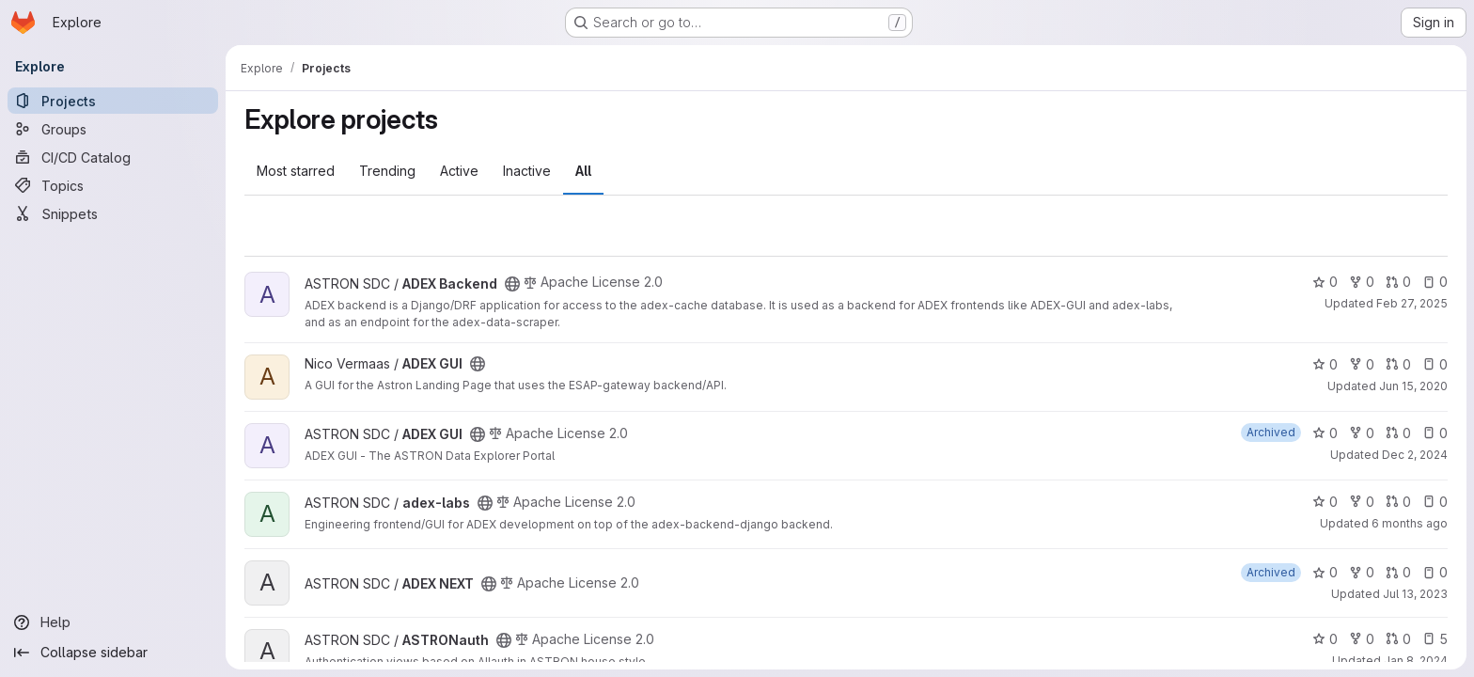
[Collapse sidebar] (113, 652)
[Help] (113, 622)
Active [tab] (459, 171)
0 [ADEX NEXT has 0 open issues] (1435, 572)
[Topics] (113, 185)
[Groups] (113, 129)
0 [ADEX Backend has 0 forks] (1361, 282)
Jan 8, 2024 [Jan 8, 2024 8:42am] (1416, 660)
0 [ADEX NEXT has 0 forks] (1361, 572)
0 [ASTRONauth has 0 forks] (1361, 639)
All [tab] (583, 171)
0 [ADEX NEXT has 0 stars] (1325, 572)
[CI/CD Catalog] (113, 157)
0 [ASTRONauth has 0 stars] (1325, 639)
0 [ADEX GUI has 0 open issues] (1435, 364)
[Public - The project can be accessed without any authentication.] (512, 283)
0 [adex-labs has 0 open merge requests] (1398, 502)
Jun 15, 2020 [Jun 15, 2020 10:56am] (1413, 386)
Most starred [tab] (296, 171)
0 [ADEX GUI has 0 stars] (1325, 364)
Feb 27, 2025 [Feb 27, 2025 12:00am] (1412, 303)
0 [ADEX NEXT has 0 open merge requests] (1398, 572)
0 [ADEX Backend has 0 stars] (1325, 282)
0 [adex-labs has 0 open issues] (1435, 502)
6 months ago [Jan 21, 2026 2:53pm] (1410, 523)
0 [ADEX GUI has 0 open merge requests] (1398, 364)
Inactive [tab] (527, 171)
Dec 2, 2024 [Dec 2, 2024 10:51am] (1415, 455)
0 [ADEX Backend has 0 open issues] (1435, 282)
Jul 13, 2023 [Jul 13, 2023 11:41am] (1415, 594)
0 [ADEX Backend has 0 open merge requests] (1398, 282)
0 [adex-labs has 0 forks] (1361, 502)
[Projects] (113, 100)
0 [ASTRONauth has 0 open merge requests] (1398, 639)
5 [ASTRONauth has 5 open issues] (1435, 639)
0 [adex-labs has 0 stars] (1325, 502)
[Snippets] (113, 213)
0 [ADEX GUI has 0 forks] (1361, 364)
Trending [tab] (387, 171)
